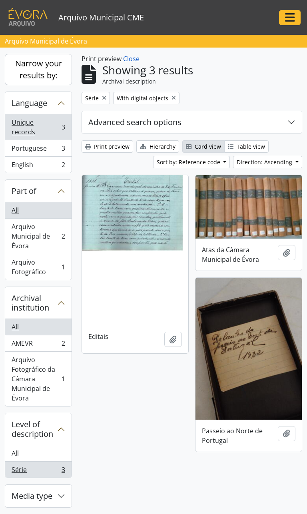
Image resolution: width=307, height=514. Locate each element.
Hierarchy (157, 146)
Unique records (38, 127)
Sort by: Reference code (189, 162)
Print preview (107, 146)
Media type (32, 495)
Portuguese (38, 150)
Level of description (32, 429)
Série (38, 471)
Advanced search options (134, 122)
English (38, 166)
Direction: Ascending (265, 162)
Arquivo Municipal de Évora (38, 236)
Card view (203, 146)
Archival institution (30, 303)
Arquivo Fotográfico (38, 267)
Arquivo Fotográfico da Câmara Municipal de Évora (38, 378)
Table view (246, 146)
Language (29, 103)
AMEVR (38, 345)
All (15, 210)
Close (131, 58)
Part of (24, 190)
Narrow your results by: (38, 69)
